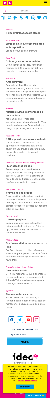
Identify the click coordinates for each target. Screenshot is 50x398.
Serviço (9, 189)
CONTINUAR (25, 387)
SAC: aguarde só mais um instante (26, 139)
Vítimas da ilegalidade (19, 192)
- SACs (17, 136)
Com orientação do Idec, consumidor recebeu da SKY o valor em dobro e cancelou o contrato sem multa (24, 67)
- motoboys (18, 189)
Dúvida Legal (11, 216)
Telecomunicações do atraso (23, 33)
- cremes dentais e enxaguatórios (28, 162)
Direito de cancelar (17, 270)
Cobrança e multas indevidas (23, 61)
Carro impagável (16, 219)
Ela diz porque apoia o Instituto (21, 50)
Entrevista (10, 78)
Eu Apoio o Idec (13, 40)
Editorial (9, 29)
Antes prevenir (14, 81)
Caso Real (10, 58)
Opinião (9, 291)
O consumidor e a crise (19, 294)
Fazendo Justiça (13, 267)
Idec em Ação (12, 240)
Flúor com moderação (19, 165)
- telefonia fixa (27, 267)
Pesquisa (10, 136)
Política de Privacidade (27, 380)
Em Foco (9, 108)
